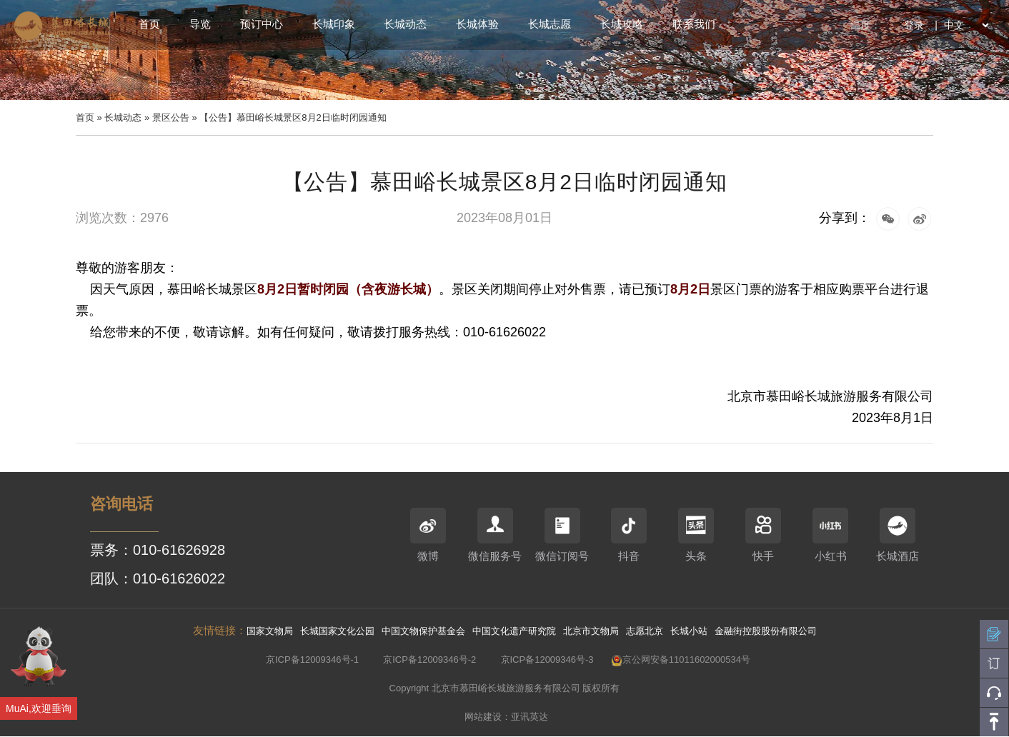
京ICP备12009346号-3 (547, 659)
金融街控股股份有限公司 (766, 631)
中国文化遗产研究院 (514, 631)
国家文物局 (270, 631)
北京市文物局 (591, 631)
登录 (914, 25)
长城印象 (333, 24)
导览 (200, 24)
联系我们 (693, 24)
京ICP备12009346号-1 (312, 659)
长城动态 (405, 24)
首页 (149, 24)
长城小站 (688, 631)
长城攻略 (621, 24)
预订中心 (261, 24)
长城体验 (477, 24)
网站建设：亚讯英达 (506, 716)
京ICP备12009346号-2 (429, 659)
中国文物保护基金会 (423, 631)
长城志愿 (549, 24)
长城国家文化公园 (337, 631)
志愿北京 (644, 631)
